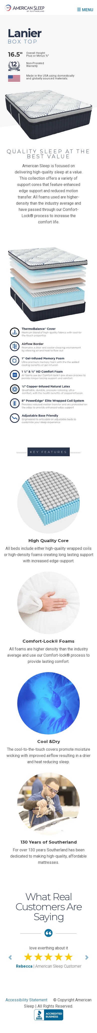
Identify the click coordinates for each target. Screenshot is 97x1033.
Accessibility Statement (26, 1000)
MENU (85, 9)
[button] (10, 957)
